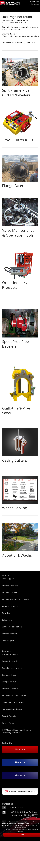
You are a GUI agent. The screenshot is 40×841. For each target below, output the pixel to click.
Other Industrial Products (15, 285)
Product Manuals (9, 592)
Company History (9, 675)
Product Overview (10, 688)
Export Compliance (10, 716)
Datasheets (7, 613)
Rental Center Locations (12, 668)
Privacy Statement (20, 827)
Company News (9, 681)
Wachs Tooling (14, 507)
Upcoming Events (10, 654)
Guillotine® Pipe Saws (16, 410)
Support (6, 575)
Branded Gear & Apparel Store (20, 791)
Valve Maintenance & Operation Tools (18, 233)
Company (6, 651)
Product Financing (10, 585)
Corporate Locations (11, 661)
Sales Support (8, 578)
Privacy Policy (8, 723)
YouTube (20, 749)
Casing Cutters (14, 460)
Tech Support (8, 640)
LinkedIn (20, 775)
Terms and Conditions (12, 709)
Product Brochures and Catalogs (16, 599)
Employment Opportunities (14, 695)
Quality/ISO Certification (13, 702)
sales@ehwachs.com (34, 4)
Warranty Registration (12, 626)
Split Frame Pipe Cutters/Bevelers (16, 92)
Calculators (7, 620)
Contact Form (16, 807)
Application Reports (11, 606)
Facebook (20, 762)
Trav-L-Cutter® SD (17, 139)
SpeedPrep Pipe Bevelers (15, 344)
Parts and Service (9, 633)
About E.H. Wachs (17, 555)
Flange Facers (13, 185)
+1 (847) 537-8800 (34, 3)
